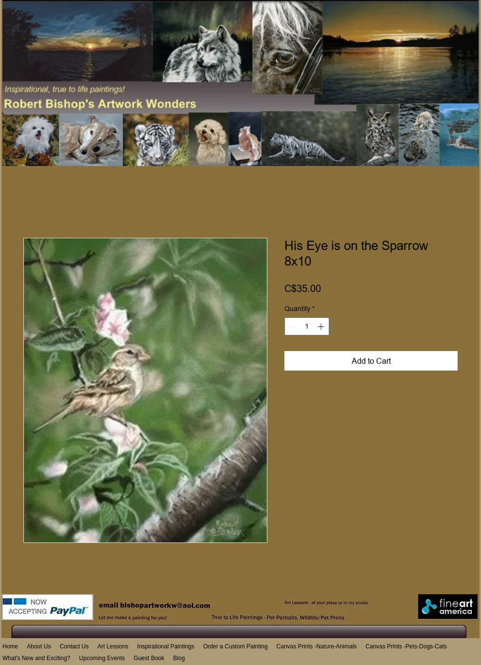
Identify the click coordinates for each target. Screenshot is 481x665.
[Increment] (322, 326)
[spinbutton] (307, 326)
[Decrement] (292, 326)
